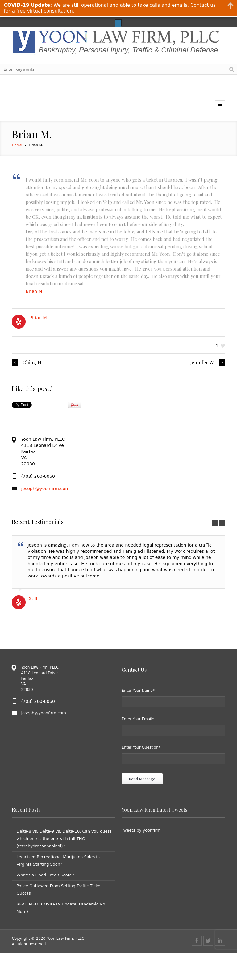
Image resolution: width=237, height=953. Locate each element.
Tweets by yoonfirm (141, 830)
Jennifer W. (202, 362)
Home (17, 145)
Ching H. (33, 362)
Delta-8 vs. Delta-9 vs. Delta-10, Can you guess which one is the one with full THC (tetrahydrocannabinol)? (64, 838)
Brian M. (35, 291)
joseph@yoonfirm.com (45, 488)
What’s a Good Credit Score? (45, 875)
